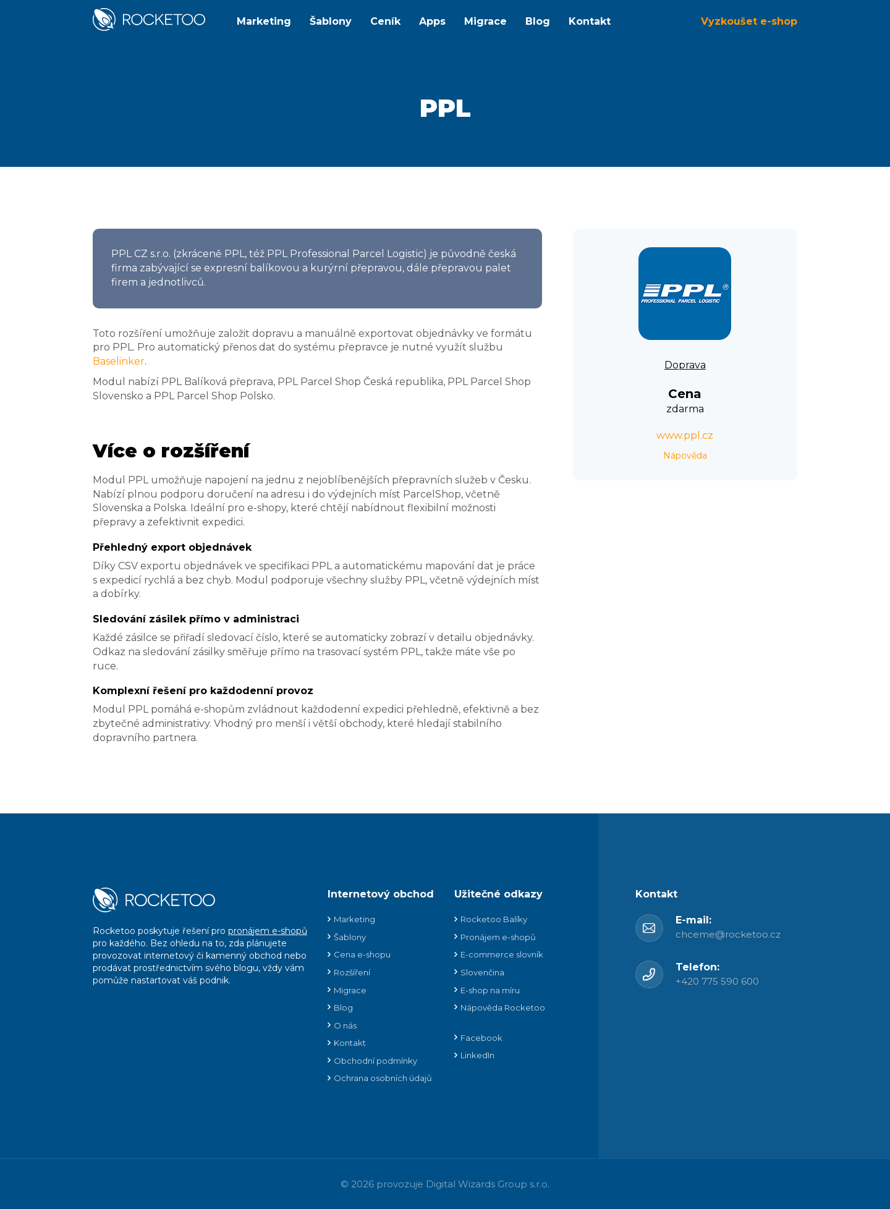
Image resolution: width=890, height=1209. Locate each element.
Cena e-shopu (362, 954)
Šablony (331, 21)
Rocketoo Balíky (493, 919)
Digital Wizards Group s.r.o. (487, 1184)
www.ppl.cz (684, 435)
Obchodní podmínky (375, 1061)
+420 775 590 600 (717, 981)
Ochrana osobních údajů (383, 1078)
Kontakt (590, 21)
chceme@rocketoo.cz (728, 934)
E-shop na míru (490, 990)
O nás (345, 1025)
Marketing (264, 21)
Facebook (481, 1038)
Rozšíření (352, 972)
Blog (537, 21)
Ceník (385, 21)
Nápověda (685, 455)
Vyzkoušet (749, 21)
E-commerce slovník (501, 954)
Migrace (485, 21)
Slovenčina (482, 972)
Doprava (685, 365)
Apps (432, 21)
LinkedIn (477, 1055)
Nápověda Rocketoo (502, 1007)
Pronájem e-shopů (498, 937)
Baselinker (119, 361)
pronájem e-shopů (267, 930)
